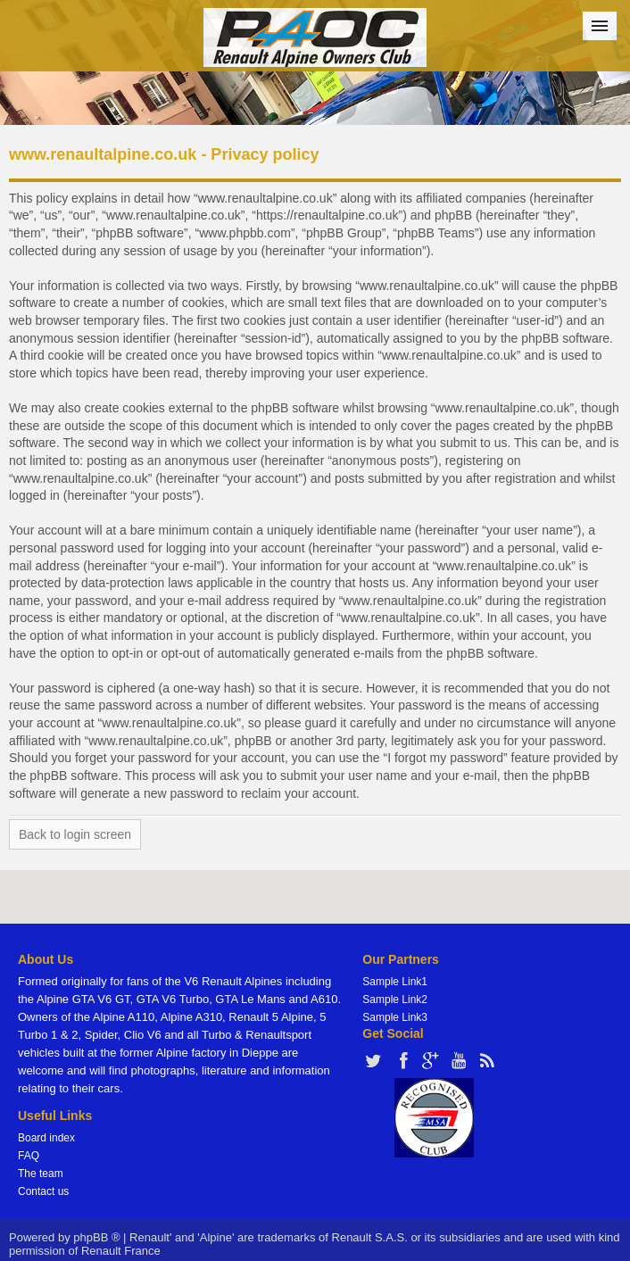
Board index (46, 1138)
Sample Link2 (394, 999)
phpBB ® (96, 1237)
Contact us (43, 1191)
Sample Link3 (394, 1017)
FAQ (28, 1155)
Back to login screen (75, 834)
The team (40, 1173)
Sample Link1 (394, 981)
